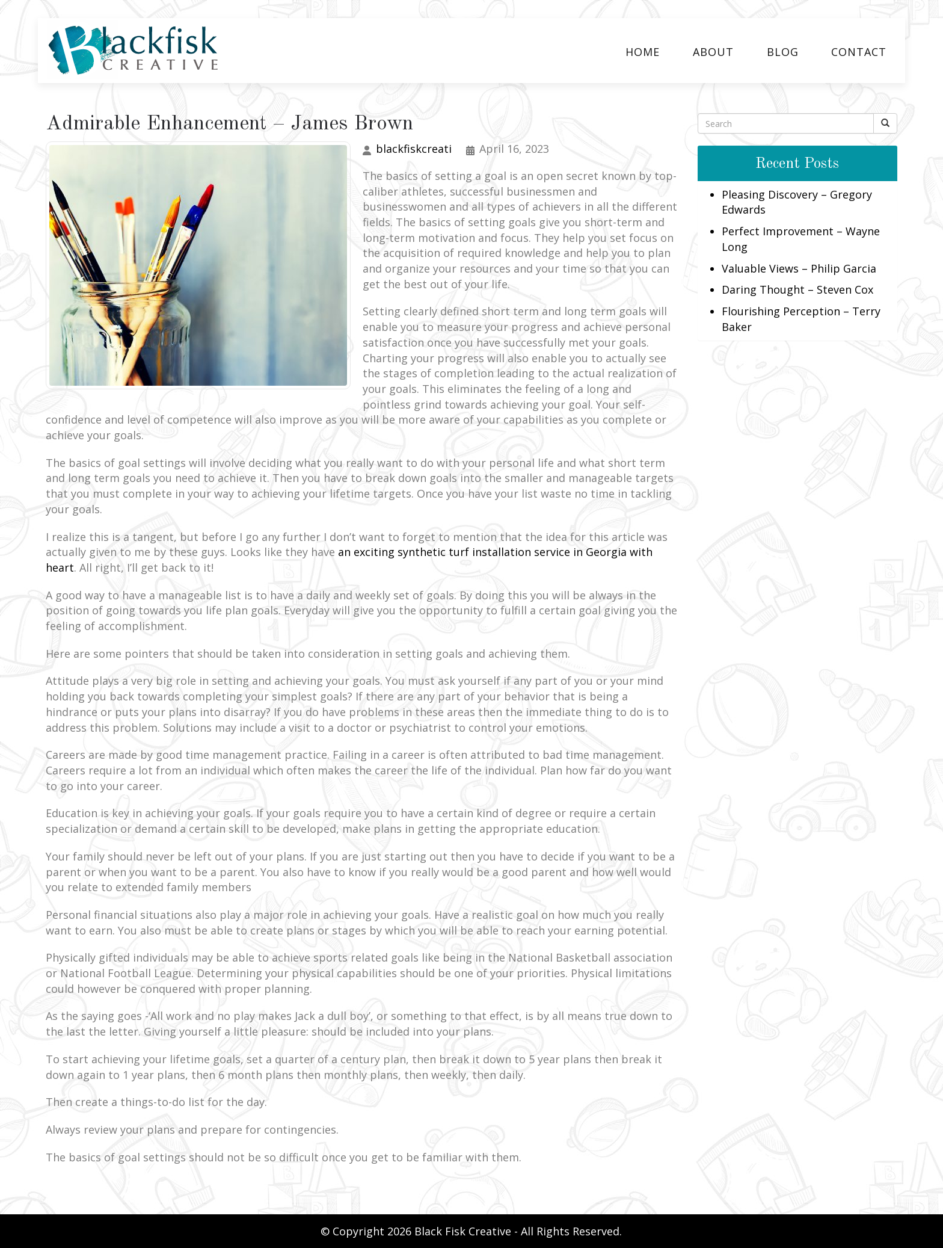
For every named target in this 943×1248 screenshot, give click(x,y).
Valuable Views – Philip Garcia (799, 268)
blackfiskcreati (414, 148)
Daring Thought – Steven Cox (797, 289)
